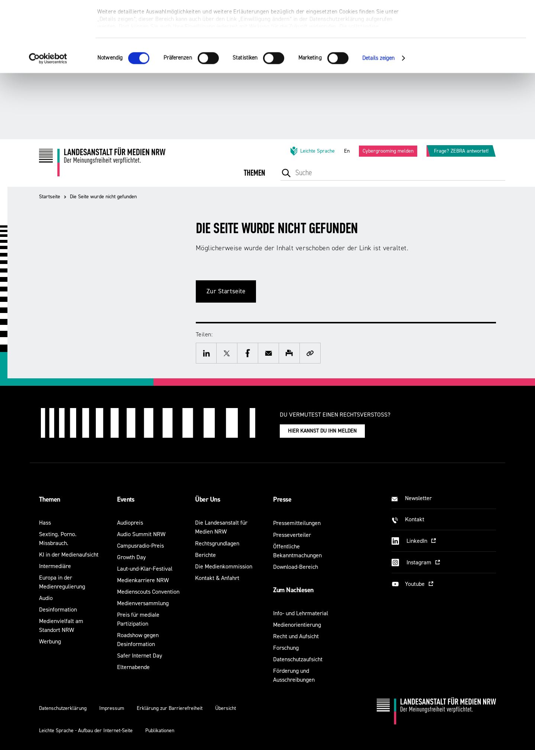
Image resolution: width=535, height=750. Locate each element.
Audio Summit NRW (141, 534)
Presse (282, 499)
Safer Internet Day (139, 655)
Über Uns (207, 499)
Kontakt (414, 519)
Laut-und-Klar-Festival (144, 569)
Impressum (111, 708)
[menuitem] (254, 178)
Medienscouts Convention (148, 592)
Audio (46, 598)
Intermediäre (55, 566)
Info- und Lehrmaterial (300, 613)
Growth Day (131, 557)
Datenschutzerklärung (63, 708)
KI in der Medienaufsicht (68, 554)
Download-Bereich (295, 567)
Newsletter (418, 498)
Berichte (205, 555)
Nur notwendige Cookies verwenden (473, 41)
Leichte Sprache (312, 151)
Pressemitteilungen (297, 523)
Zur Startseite (226, 291)
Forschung (286, 648)
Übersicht (225, 708)
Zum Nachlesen (293, 590)
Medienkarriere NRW (143, 580)
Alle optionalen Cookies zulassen (473, 18)
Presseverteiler (292, 535)
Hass (45, 522)
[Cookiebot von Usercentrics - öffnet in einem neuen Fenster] (48, 124)
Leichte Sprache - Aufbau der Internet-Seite (86, 730)
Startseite (49, 196)
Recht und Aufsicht (296, 636)
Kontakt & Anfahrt (217, 578)
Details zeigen (378, 124)
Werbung (50, 641)
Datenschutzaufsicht (297, 659)
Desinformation (58, 609)
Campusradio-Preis (140, 546)
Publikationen (159, 730)
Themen (49, 499)
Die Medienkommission (223, 566)
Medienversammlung (143, 603)
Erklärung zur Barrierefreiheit (169, 708)
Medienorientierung (297, 625)
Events (125, 499)
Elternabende (133, 667)
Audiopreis (130, 522)
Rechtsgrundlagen (217, 543)
